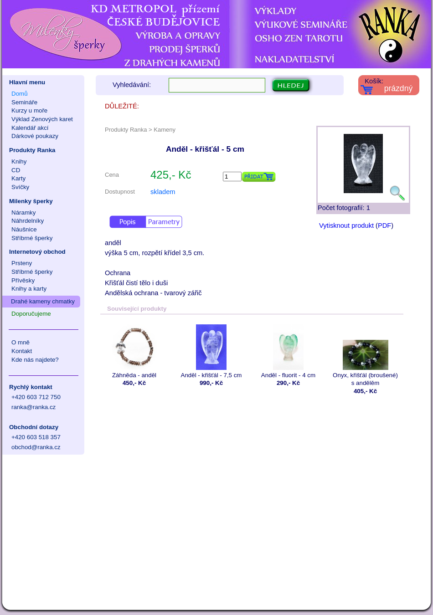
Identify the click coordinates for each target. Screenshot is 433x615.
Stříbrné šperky (31, 238)
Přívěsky (23, 280)
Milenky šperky (31, 201)
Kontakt (21, 351)
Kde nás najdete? (35, 359)
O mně (20, 342)
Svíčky (20, 187)
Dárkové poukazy (34, 136)
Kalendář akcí (30, 127)
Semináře (24, 102)
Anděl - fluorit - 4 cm (288, 351)
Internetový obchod (37, 251)
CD (15, 170)
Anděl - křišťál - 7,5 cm (211, 351)
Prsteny (21, 263)
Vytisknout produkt (346, 225)
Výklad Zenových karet (42, 119)
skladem (162, 191)
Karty (18, 178)
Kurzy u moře (29, 110)
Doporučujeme (31, 313)
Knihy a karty (28, 288)
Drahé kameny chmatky (43, 301)
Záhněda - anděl (134, 351)
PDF (384, 225)
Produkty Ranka (32, 150)
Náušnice (24, 229)
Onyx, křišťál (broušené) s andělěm (365, 355)
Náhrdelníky (27, 220)
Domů (19, 93)
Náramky (23, 212)
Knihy (18, 161)
